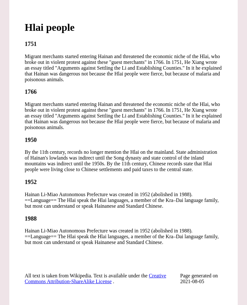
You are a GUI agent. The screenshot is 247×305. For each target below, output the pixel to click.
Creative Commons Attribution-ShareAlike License (95, 278)
